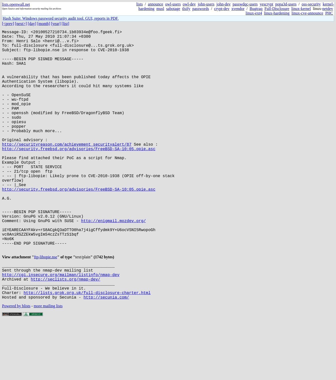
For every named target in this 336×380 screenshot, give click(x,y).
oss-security (311, 4)
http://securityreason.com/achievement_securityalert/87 (66, 170)
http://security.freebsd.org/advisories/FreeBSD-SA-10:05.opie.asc (78, 175)
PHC (329, 13)
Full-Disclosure (276, 8)
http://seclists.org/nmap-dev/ (65, 334)
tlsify (186, 8)
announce (155, 4)
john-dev (223, 4)
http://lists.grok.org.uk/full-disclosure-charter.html (87, 350)
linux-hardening (277, 13)
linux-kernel (301, 8)
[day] (32, 23)
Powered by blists (16, 365)
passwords (200, 8)
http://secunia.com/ (106, 356)
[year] (56, 23)
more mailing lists (48, 365)
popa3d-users (285, 4)
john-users (206, 4)
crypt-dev (221, 8)
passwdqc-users (245, 4)
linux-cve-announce (307, 13)
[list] (65, 23)
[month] (43, 23)
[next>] (21, 23)
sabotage (173, 8)
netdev (327, 8)
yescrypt (266, 4)
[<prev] (8, 23)
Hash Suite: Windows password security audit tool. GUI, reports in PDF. (61, 18)
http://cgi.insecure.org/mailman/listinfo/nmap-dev (60, 328)
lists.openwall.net (16, 4)
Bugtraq (256, 8)
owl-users (173, 4)
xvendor (237, 8)
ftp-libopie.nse (45, 307)
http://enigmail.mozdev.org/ (113, 263)
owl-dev (189, 4)
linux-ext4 (254, 13)
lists (139, 4)
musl (160, 8)
